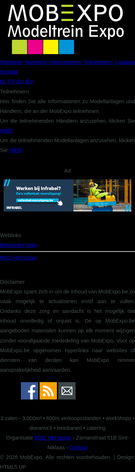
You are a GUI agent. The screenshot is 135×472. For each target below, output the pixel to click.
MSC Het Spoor (18, 258)
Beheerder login (18, 245)
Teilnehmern (98, 62)
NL (3, 81)
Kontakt (9, 72)
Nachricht (36, 62)
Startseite (11, 62)
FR (11, 81)
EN (29, 81)
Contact (78, 447)
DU (20, 81)
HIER (6, 131)
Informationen (65, 62)
